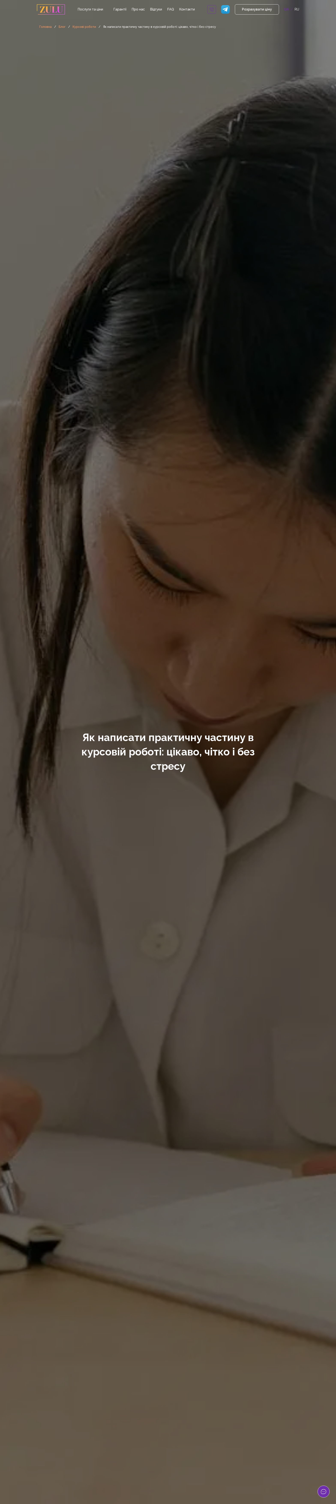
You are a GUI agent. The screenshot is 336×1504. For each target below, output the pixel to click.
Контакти (187, 9)
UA (286, 9)
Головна (45, 26)
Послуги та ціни (90, 9)
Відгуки (156, 9)
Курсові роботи (84, 26)
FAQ (170, 9)
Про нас (138, 9)
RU (296, 9)
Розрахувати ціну (257, 9)
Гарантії (119, 9)
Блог (62, 26)
